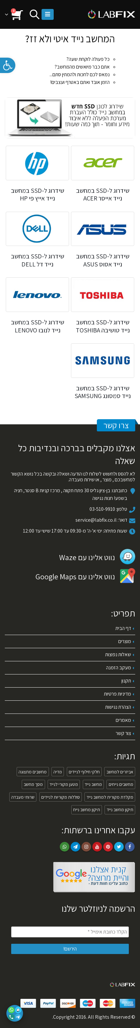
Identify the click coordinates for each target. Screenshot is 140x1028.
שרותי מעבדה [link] (23, 797)
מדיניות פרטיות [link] (117, 693)
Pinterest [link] (108, 847)
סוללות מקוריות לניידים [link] (60, 797)
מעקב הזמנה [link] (118, 667)
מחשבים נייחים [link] (121, 784)
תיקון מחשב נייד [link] (120, 809)
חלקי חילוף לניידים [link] (84, 772)
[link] (7, 65)
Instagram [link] (86, 847)
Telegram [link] (75, 847)
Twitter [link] (119, 847)
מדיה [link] (57, 772)
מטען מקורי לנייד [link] (64, 784)
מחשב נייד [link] (93, 784)
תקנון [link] (126, 680)
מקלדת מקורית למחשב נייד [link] (110, 797)
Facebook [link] (130, 847)
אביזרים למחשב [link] (119, 772)
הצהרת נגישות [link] (118, 707)
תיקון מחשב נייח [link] (86, 809)
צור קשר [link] (123, 733)
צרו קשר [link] (116, 425)
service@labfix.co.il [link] (96, 520)
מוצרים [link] (124, 641)
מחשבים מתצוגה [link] (33, 772)
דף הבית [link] (123, 628)
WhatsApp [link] (64, 847)
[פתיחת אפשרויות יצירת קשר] (14, 1013)
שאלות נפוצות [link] (118, 654)
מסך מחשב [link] (33, 784)
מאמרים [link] (123, 720)
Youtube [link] (97, 847)
